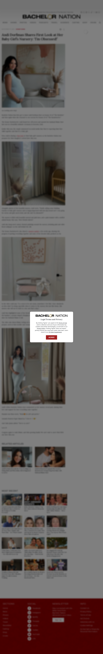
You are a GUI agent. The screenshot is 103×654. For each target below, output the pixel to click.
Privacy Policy (41, 328)
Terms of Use (63, 323)
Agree (51, 337)
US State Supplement (55, 332)
